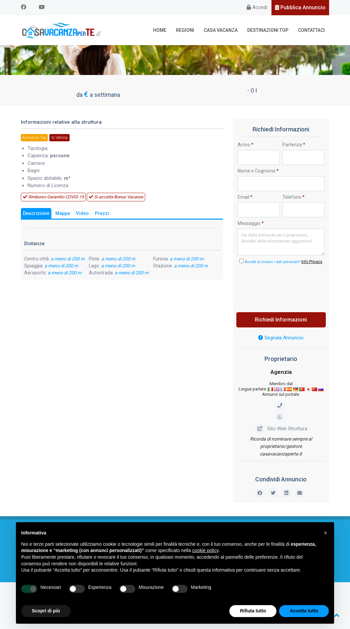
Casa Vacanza (221, 30)
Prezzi (102, 213)
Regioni (185, 30)
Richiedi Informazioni (281, 319)
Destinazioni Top (267, 30)
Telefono (293, 197)
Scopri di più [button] (46, 610)
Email (245, 197)
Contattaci (311, 30)
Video (82, 213)
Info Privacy (311, 261)
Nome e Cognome (258, 171)
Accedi (257, 7)
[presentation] (288, 286)
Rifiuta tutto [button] (253, 610)
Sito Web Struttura (281, 429)
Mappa (62, 213)
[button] (325, 532)
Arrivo (246, 144)
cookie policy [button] (205, 550)
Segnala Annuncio (281, 338)
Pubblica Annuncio (300, 7)
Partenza (293, 144)
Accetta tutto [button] (304, 610)
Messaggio (251, 223)
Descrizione (36, 213)
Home (159, 30)
